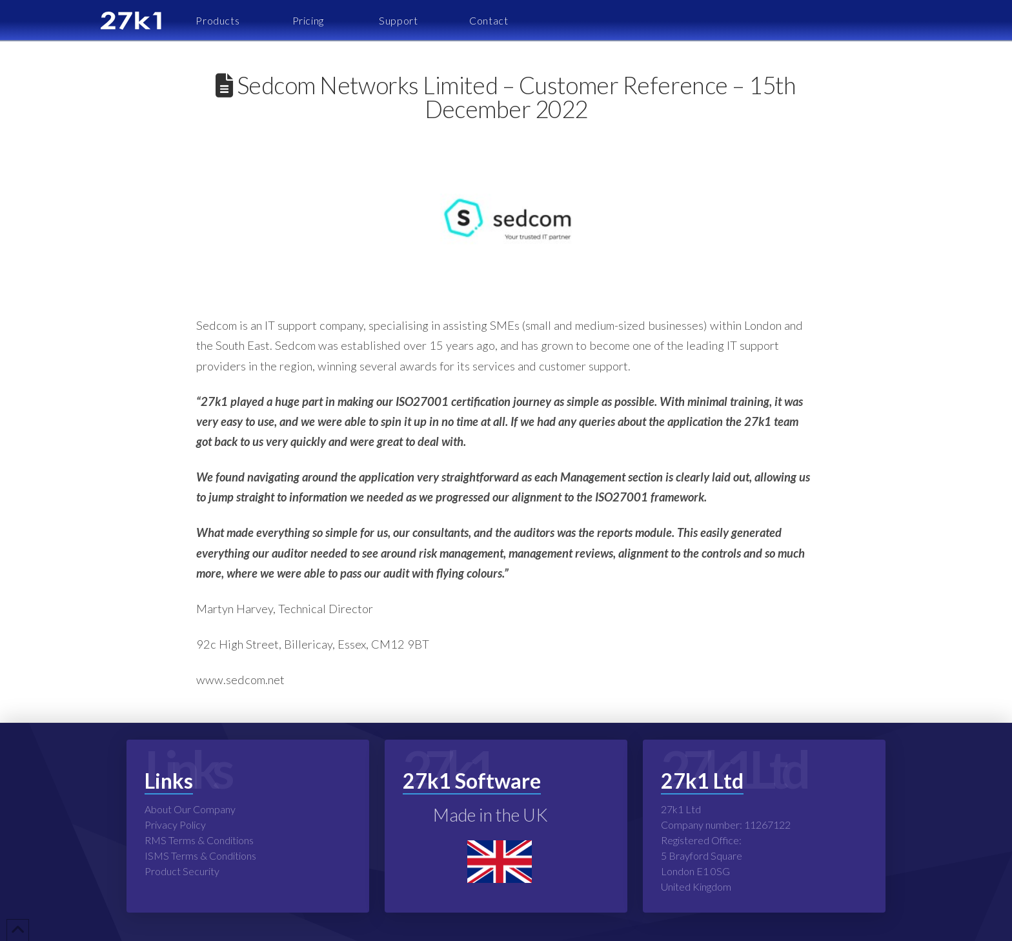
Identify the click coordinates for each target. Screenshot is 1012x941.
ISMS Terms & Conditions (200, 855)
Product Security (182, 871)
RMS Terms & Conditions (199, 840)
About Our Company (190, 809)
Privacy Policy (175, 824)
